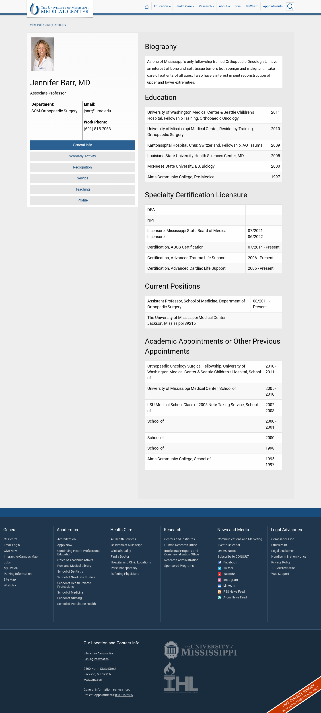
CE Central (11, 539)
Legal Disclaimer (282, 551)
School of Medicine (70, 592)
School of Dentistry (70, 571)
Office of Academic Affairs (75, 560)
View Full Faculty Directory (48, 25)
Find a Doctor (120, 557)
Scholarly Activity (82, 156)
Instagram (228, 580)
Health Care (183, 6)
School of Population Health (76, 604)
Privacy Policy (280, 562)
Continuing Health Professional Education (78, 552)
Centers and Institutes (179, 539)
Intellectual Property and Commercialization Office (181, 552)
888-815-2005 (124, 695)
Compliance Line (282, 539)
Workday (10, 585)
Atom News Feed (232, 597)
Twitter (225, 568)
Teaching (82, 189)
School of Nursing (69, 598)
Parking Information (18, 574)
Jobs (7, 562)
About (223, 6)
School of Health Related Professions (74, 585)
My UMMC (11, 568)
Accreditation (66, 539)
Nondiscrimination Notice (288, 557)
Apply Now (64, 545)
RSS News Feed (231, 592)
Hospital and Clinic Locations (131, 562)
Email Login (12, 545)
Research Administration (181, 560)
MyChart (252, 6)
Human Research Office (180, 545)
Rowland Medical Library (74, 566)
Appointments (273, 6)
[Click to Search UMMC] (290, 6)
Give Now (10, 551)
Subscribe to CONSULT (233, 557)
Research (205, 6)
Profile (83, 200)
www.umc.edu (93, 679)
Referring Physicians (125, 574)
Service (82, 178)
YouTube (226, 574)
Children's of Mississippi (127, 545)
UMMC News (227, 551)
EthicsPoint (279, 545)
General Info (82, 145)
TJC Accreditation (283, 568)
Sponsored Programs (179, 566)
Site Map (10, 579)
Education (161, 6)
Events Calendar (229, 545)
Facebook (227, 562)
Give (238, 6)
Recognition (82, 167)
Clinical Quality (121, 551)
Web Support (280, 574)
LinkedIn (226, 586)
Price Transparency (124, 568)
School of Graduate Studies (76, 577)
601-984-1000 (121, 689)
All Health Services (123, 539)
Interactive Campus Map (21, 557)
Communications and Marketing (240, 539)
